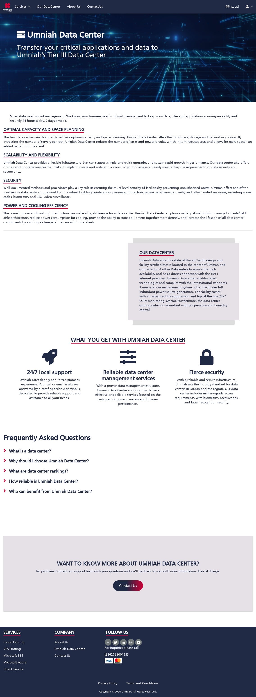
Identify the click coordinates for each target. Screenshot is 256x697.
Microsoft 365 (13, 656)
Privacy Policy (107, 683)
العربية (232, 7)
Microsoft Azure (15, 662)
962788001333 (117, 654)
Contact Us (128, 586)
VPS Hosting (12, 649)
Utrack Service (13, 669)
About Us (61, 642)
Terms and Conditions (142, 683)
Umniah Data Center (69, 649)
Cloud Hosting (14, 642)
